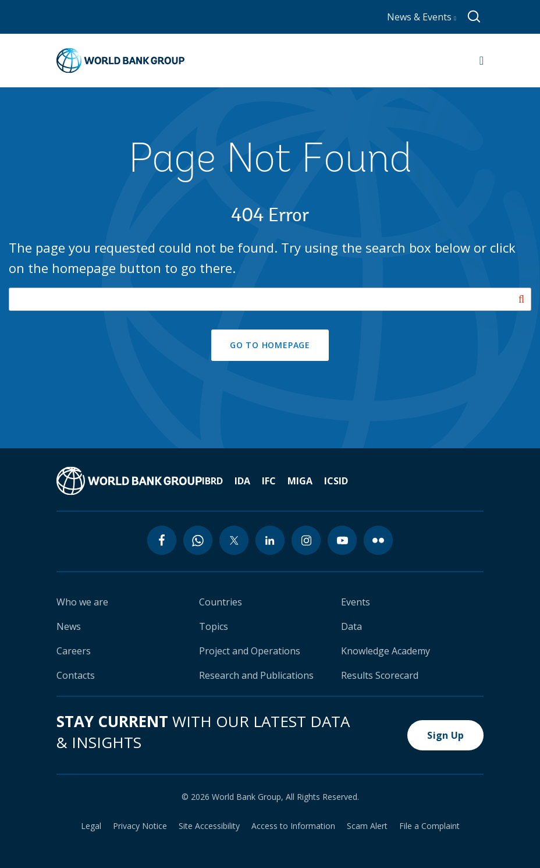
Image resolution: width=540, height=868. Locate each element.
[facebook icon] (161, 540)
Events (355, 602)
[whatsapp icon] (197, 540)
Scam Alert (367, 826)
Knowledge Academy (385, 650)
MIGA (299, 481)
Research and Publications (256, 675)
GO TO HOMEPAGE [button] (270, 344)
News (68, 626)
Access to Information (293, 826)
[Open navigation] (481, 60)
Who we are (82, 602)
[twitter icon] (233, 540)
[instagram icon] (306, 540)
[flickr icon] (378, 540)
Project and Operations (249, 650)
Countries (220, 602)
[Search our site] (270, 299)
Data (351, 626)
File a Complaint (429, 826)
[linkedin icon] (270, 540)
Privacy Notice (140, 826)
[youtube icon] (342, 540)
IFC (269, 481)
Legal (91, 826)
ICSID (336, 481)
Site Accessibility (209, 826)
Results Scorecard (379, 675)
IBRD (212, 481)
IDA (242, 481)
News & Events (421, 16)
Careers (73, 650)
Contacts (75, 675)
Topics (213, 626)
